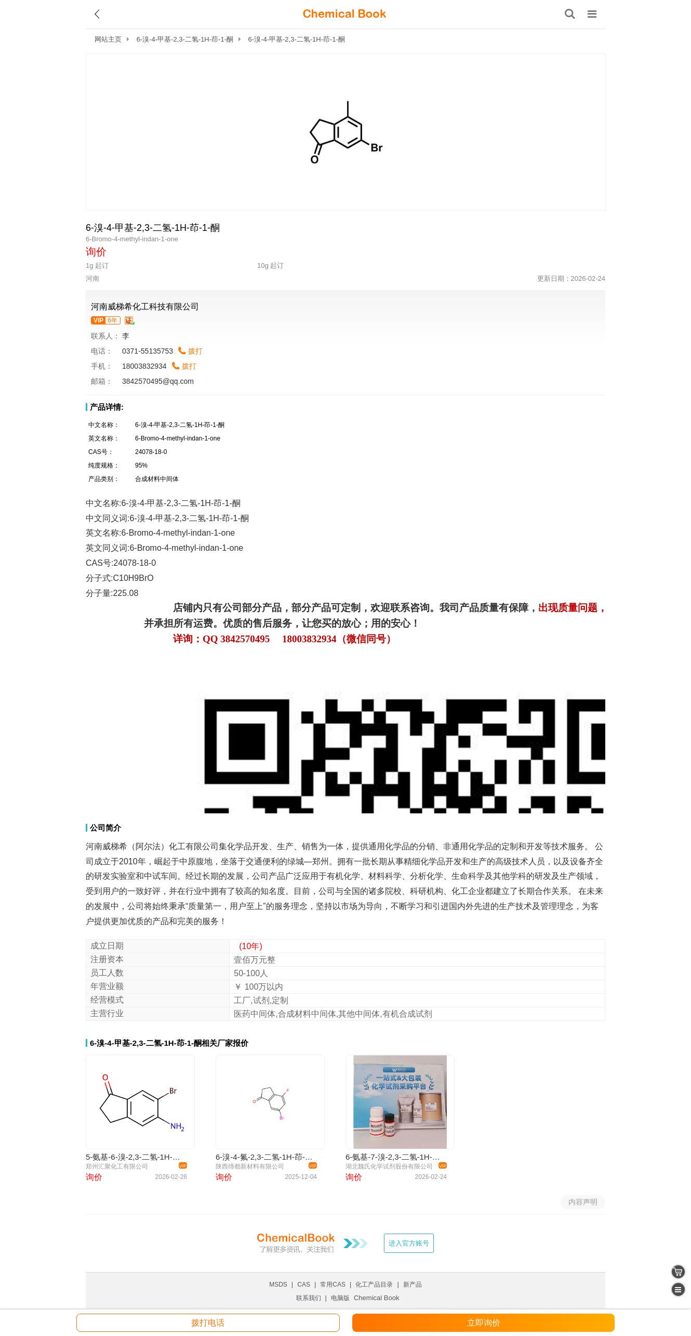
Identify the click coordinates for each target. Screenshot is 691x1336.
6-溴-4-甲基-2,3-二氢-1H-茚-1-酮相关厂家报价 (169, 1043)
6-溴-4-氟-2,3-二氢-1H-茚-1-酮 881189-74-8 (265, 1156)
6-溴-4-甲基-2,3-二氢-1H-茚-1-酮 (185, 39)
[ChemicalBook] (344, 14)
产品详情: (107, 407)
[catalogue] (678, 1289)
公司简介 (105, 827)
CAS (303, 1284)
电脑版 (340, 1298)
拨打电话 (207, 1322)
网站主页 (108, 39)
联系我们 (308, 1298)
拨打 (195, 351)
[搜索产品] (570, 14)
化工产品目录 (374, 1284)
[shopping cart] (678, 1271)
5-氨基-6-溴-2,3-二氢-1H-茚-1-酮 (135, 1156)
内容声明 (582, 1202)
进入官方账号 (409, 1243)
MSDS (278, 1284)
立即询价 (483, 1322)
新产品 (412, 1284)
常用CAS (333, 1284)
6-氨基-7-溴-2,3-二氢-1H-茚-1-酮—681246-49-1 (395, 1156)
